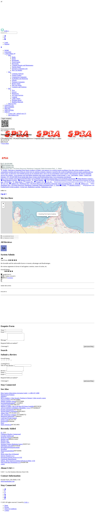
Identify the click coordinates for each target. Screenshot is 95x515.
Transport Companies (18, 82)
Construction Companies (19, 77)
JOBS (7, 112)
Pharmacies (15, 93)
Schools (14, 80)
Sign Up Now (12, 103)
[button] (57, 213)
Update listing (7, 279)
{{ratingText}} (5, 365)
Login (6, 42)
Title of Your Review (7, 367)
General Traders (16, 75)
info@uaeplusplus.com (7, 483)
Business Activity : (25, 180)
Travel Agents (16, 62)
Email (3, 332)
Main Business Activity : (9, 180)
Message (4, 341)
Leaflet (81, 232)
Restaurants (15, 60)
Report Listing (6, 281)
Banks (14, 57)
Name (3, 330)
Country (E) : (28, 182)
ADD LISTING (9, 110)
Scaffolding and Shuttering (20, 78)
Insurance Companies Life (20, 68)
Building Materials (17, 102)
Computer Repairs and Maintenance (22, 65)
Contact (6, 512)
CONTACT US (9, 105)
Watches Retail (16, 67)
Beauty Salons (16, 83)
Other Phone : (18, 182)
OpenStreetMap (90, 232)
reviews (10, 278)
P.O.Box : (8, 182)
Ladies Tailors (16, 98)
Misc (9, 55)
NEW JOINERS (9, 107)
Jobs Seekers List (13, 115)
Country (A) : (39, 182)
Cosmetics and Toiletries (19, 87)
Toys (13, 90)
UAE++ (26, 504)
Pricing (6, 509)
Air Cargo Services (17, 95)
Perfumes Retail (16, 100)
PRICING (7, 108)
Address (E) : (43, 183)
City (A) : (5, 183)
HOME (6, 50)
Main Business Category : (85, 178)
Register (6, 44)
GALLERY (7, 52)
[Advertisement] (47, 15)
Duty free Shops (17, 85)
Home (6, 507)
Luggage (14, 97)
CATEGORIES (9, 53)
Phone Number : (38, 180)
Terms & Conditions (10, 511)
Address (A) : (45, 184)
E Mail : (63, 185)
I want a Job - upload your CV (17, 113)
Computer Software (18, 73)
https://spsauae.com (8, 167)
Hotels (14, 58)
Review (3, 373)
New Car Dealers (17, 70)
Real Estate (15, 63)
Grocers (14, 92)
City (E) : (49, 182)
